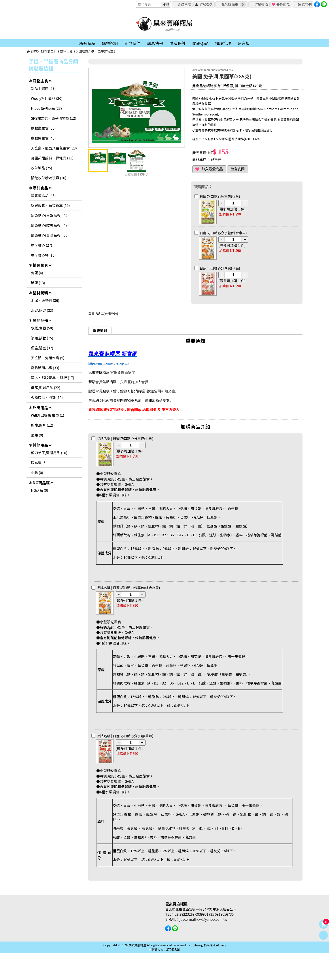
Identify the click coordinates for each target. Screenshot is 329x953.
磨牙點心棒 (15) (43, 255)
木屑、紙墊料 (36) (45, 300)
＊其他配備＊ (40, 320)
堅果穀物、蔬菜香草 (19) (50, 205)
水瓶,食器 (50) (42, 328)
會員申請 (184, 4)
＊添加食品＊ (40, 188)
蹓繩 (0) (37, 435)
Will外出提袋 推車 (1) (47, 415)
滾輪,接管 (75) (42, 337)
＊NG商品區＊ (41, 482)
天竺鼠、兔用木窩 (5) (47, 357)
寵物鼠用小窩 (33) (45, 367)
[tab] (100, 330)
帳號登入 (206, 4)
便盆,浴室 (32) (42, 347)
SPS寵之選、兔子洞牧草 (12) (53, 118)
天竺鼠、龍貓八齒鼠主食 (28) (54, 148)
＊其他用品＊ (40, 445)
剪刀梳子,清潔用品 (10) (49, 452)
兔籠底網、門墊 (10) (47, 397)
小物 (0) (37, 472)
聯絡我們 (305, 4)
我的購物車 (233, 4)
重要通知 (100, 330)
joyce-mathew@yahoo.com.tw (203, 919)
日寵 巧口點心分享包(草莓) (220, 268)
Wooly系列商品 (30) (46, 98)
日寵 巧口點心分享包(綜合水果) (223, 232)
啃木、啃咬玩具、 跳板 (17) (52, 377)
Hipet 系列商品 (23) (46, 108)
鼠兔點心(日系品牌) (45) (50, 215)
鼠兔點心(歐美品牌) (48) (50, 225)
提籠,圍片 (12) (42, 425)
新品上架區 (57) (43, 88)
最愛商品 (283, 4)
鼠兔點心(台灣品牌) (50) (50, 235)
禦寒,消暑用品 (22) (45, 387)
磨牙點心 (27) (41, 245)
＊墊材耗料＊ (40, 292)
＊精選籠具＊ (40, 265)
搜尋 (166, 4)
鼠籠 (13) (38, 282)
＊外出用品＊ (40, 407)
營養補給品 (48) (43, 195)
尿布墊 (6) (39, 462)
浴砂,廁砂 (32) (42, 310)
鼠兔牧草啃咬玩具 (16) (48, 177)
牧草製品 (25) (41, 167)
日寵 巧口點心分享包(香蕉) (220, 196)
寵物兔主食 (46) (43, 138)
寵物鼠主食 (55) (43, 128)
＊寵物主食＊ (66, 51)
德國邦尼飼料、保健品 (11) (52, 158)
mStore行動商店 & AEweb (208, 945)
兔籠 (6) (37, 272)
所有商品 (47, 51)
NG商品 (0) (39, 490)
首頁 (34, 51)
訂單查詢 (261, 4)
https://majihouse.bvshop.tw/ (108, 363)
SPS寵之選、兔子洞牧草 (96, 51)
